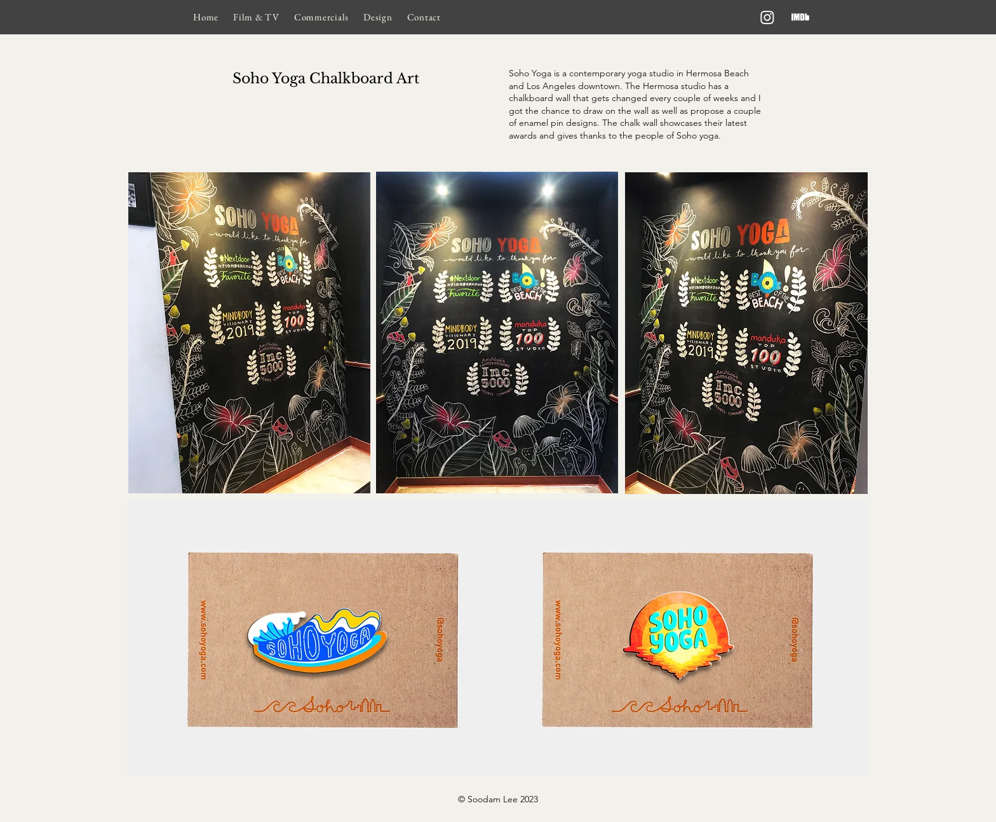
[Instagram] (767, 17)
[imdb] (800, 17)
